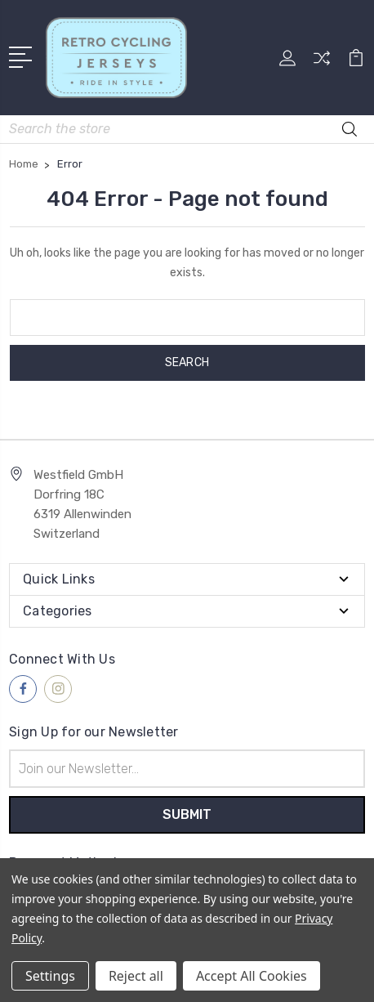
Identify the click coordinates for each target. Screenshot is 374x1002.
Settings (50, 976)
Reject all (136, 976)
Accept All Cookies (251, 976)
